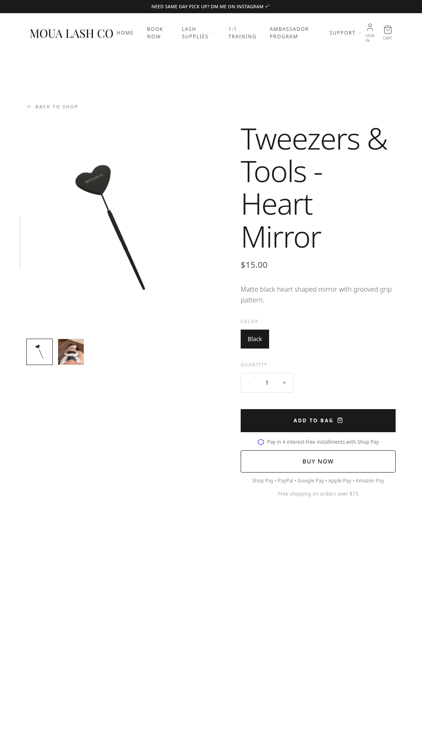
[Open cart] (388, 33)
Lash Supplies (198, 33)
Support (346, 32)
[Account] (370, 33)
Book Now (155, 33)
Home (125, 32)
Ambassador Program (289, 33)
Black (255, 339)
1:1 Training (242, 33)
